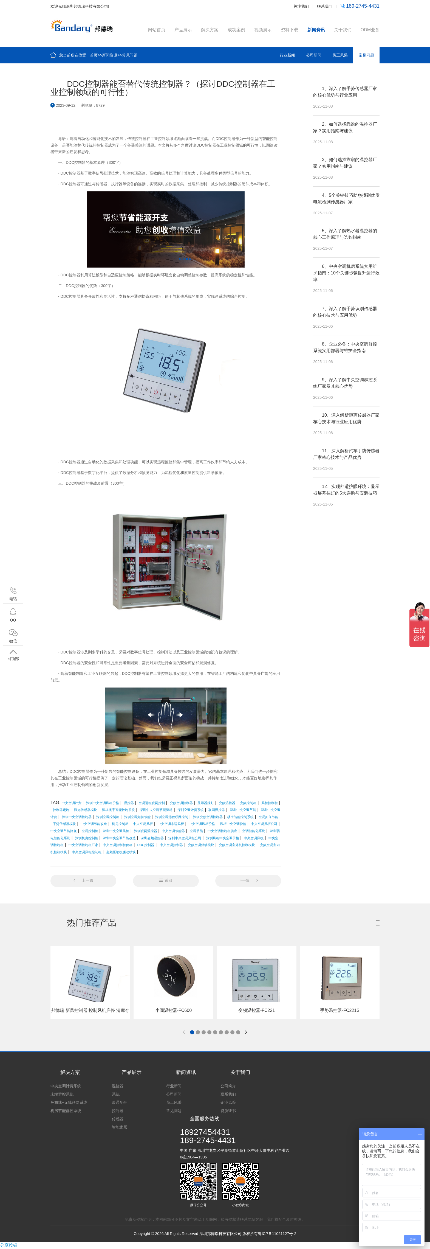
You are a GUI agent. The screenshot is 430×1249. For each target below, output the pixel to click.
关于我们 (343, 29)
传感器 (117, 1119)
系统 (116, 1094)
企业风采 (228, 1102)
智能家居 (119, 1127)
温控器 (117, 1086)
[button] (192, 1032)
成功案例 (236, 29)
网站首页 (156, 29)
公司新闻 (313, 55)
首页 (94, 55)
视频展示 (263, 29)
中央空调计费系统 (65, 1086)
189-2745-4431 (360, 6)
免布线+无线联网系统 (68, 1102)
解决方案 (210, 29)
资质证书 (228, 1110)
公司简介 (228, 1086)
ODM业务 (370, 29)
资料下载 (289, 29)
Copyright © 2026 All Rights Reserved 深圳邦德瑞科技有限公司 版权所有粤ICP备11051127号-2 (215, 1233)
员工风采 (340, 55)
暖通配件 (119, 1102)
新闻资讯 (316, 29)
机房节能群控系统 (65, 1110)
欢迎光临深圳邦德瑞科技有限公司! (79, 6)
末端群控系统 (61, 1094)
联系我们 (324, 6)
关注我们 (301, 6)
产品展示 (183, 29)
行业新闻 (287, 55)
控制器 (117, 1110)
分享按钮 (9, 1245)
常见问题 (129, 55)
